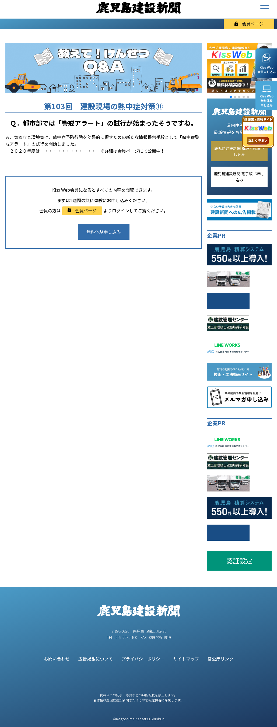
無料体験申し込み (103, 232)
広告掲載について (95, 658)
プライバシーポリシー (142, 658)
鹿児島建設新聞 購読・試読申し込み (239, 151)
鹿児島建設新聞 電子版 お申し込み (239, 176)
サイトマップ (186, 658)
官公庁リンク (220, 658)
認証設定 (239, 560)
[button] (231, 97)
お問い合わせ (57, 658)
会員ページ (249, 23)
